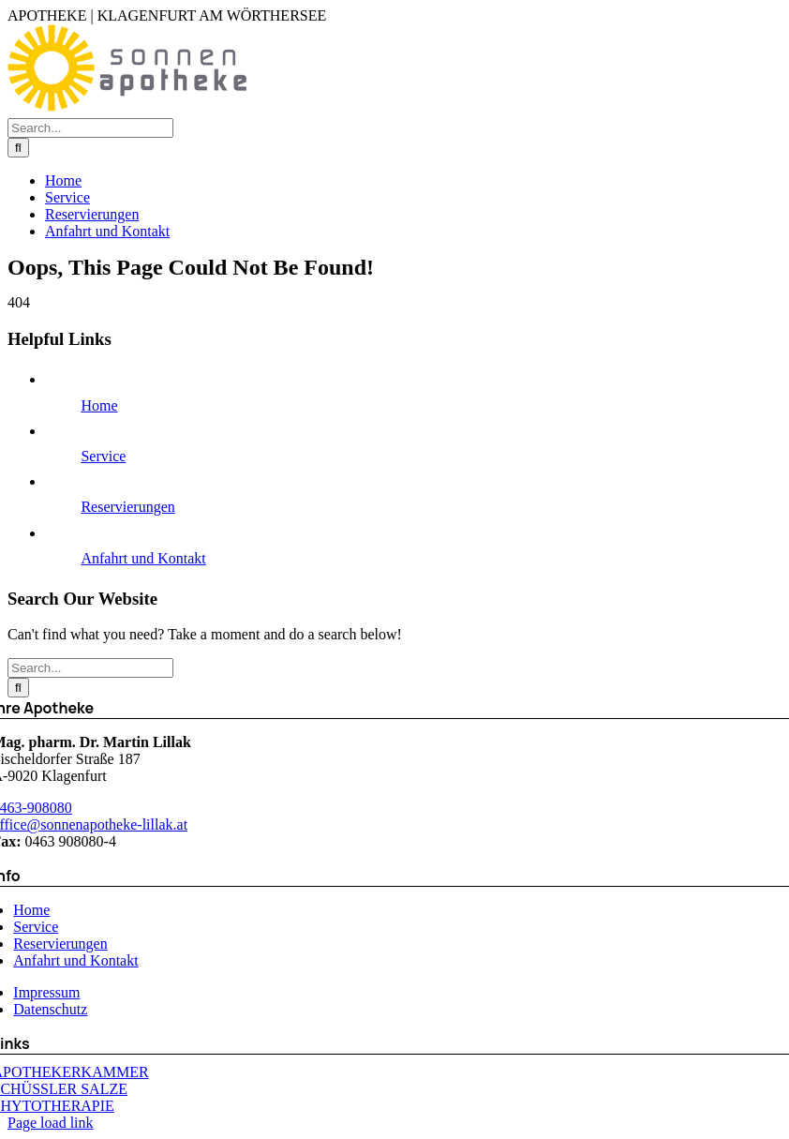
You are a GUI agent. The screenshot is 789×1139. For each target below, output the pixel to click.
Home (99, 405)
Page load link (50, 1123)
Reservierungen (127, 507)
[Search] (18, 147)
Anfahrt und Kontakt (143, 558)
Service (103, 456)
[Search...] (90, 128)
